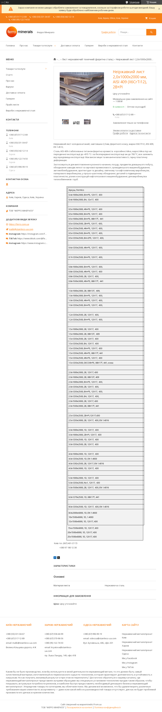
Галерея (89, 45)
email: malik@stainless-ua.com (21, 642)
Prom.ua (97, 704)
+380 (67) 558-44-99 (54, 633)
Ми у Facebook (129, 658)
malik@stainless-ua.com (21, 229)
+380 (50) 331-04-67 (15, 633)
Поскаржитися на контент (79, 707)
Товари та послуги (42, 45)
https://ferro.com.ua (19, 224)
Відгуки (10, 86)
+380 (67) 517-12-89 (15, 638)
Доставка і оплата (70, 45)
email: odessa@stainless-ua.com (99, 638)
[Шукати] (151, 32)
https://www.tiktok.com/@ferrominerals (37, 238)
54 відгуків (134, 2)
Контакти (138, 45)
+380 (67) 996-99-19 (92, 633)
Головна (10, 45)
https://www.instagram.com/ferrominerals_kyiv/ (45, 243)
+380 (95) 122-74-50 (54, 642)
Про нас (24, 45)
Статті (9, 74)
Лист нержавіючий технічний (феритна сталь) (87, 59)
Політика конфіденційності (107, 707)
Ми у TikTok (128, 667)
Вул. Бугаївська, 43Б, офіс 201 (98, 642)
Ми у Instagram (129, 662)
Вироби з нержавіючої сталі (113, 45)
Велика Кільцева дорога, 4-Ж (21, 647)
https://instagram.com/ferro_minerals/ (40, 233)
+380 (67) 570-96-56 (54, 638)
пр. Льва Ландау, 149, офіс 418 (60, 655)
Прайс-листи (12, 104)
